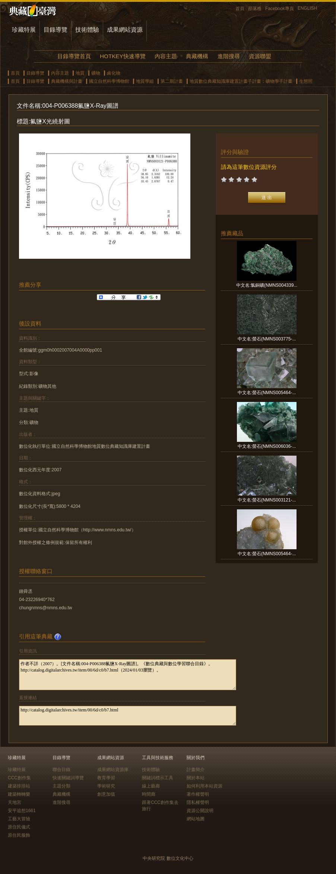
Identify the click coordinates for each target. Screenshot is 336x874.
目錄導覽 (55, 29)
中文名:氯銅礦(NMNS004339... (267, 285)
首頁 (239, 8)
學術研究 (106, 786)
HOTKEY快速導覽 (122, 56)
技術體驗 (87, 29)
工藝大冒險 (19, 818)
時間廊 (148, 794)
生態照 (306, 81)
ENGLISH (307, 8)
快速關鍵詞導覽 (68, 777)
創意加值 (106, 794)
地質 (80, 73)
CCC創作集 (19, 777)
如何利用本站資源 (204, 786)
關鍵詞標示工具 (157, 777)
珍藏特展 (24, 29)
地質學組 (145, 81)
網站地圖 (196, 818)
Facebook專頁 (279, 8)
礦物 (95, 73)
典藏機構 (197, 56)
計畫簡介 (196, 769)
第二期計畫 (172, 81)
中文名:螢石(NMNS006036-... (267, 446)
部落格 (254, 8)
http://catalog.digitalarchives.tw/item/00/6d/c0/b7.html (127, 716)
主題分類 (61, 786)
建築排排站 (19, 786)
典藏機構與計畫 (66, 81)
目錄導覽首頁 (74, 56)
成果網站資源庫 (113, 769)
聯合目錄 (61, 769)
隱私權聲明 (198, 802)
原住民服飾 (19, 835)
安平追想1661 (22, 810)
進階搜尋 (229, 56)
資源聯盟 (260, 56)
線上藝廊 (151, 786)
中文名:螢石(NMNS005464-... (267, 392)
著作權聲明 (198, 794)
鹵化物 (113, 73)
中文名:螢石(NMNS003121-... (267, 500)
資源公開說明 (200, 810)
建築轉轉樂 (19, 794)
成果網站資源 (125, 29)
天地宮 (14, 802)
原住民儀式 (19, 827)
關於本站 (196, 777)
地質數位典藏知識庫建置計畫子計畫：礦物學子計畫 (241, 81)
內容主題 (166, 56)
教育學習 (106, 777)
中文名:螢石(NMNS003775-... (267, 339)
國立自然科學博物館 (109, 81)
